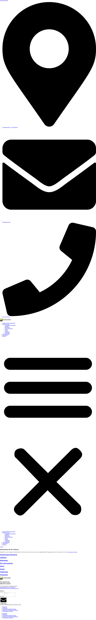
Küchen (6, 329)
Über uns (4, 336)
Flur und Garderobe (9, 328)
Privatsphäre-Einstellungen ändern (9, 609)
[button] (48, 434)
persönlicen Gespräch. (73, 552)
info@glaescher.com (14, 588)
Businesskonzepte (5, 334)
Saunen (6, 330)
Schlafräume (7, 331)
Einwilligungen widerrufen (7, 611)
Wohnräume (7, 333)
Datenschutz (4, 608)
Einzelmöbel (4, 335)
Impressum (4, 607)
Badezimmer (7, 327)
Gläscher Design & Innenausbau (8, 323)
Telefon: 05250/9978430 (5, 588)
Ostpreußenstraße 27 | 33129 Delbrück (7, 587)
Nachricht (2, 597)
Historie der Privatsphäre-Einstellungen (10, 610)
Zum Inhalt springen (4, 0)
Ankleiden (7, 326)
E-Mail (1, 591)
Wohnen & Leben (5, 324)
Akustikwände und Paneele (10, 325)
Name (1, 590)
